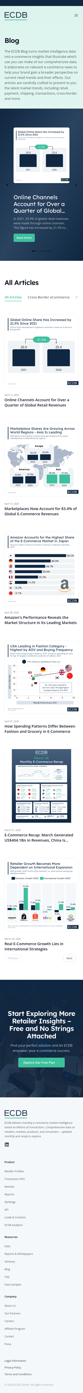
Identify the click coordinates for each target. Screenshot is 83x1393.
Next (69, 958)
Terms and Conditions (18, 1374)
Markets (9, 1186)
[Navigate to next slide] (75, 185)
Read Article (24, 237)
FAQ (7, 1277)
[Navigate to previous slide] (7, 185)
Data (7, 1246)
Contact (9, 1336)
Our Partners (13, 1313)
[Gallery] (41, 184)
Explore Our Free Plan (42, 1062)
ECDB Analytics (14, 1225)
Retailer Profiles (14, 1171)
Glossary (10, 1261)
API (6, 1209)
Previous (13, 958)
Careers (9, 1321)
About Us (10, 1305)
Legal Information (15, 1360)
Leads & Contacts (15, 1217)
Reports (9, 1194)
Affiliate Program (15, 1328)
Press (8, 1344)
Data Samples (13, 1284)
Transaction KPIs (15, 1179)
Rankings (10, 1202)
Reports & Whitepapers (19, 1254)
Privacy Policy (13, 1367)
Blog (7, 1269)
